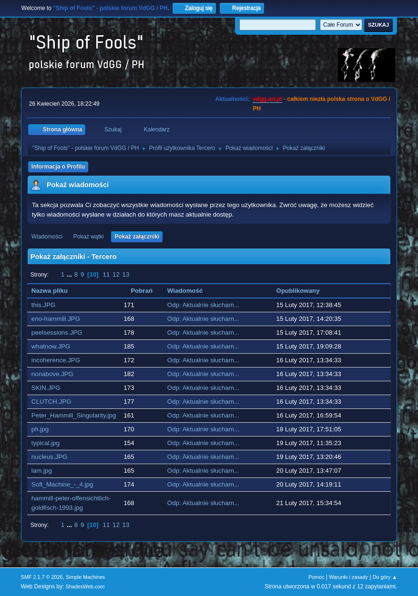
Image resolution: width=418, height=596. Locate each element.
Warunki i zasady (348, 577)
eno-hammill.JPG (55, 318)
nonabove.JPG (52, 373)
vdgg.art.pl (267, 99)
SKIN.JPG (46, 387)
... (70, 274)
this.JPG (43, 304)
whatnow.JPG (51, 346)
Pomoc (316, 577)
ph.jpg (40, 429)
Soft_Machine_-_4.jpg (62, 484)
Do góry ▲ (385, 577)
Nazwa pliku (49, 290)
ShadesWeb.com (85, 586)
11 (106, 274)
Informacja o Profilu (58, 166)
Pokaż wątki (88, 236)
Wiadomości (46, 236)
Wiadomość (185, 290)
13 (126, 274)
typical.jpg (45, 443)
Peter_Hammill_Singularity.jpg (73, 415)
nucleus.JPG (49, 456)
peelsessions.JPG (56, 332)
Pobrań (142, 290)
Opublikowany (303, 290)
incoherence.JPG (55, 360)
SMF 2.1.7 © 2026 (42, 577)
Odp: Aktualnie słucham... (203, 304)
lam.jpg (41, 470)
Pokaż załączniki (136, 236)
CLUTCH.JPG (51, 401)
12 (116, 274)
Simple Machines (85, 577)
